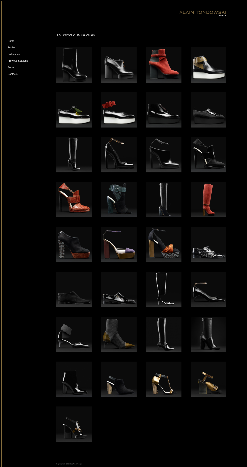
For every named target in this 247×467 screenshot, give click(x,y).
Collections (14, 54)
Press (11, 67)
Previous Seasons (18, 60)
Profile (11, 47)
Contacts (12, 74)
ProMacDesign (76, 464)
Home (11, 41)
